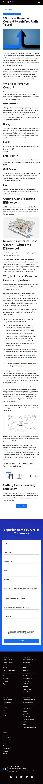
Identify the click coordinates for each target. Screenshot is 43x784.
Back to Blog (21, 506)
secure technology (29, 355)
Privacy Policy (20, 632)
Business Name (9, 552)
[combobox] (5, 603)
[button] (39, 2)
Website (7, 579)
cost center (21, 262)
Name (6, 544)
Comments (7, 616)
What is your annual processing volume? (17, 607)
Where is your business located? (14, 599)
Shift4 (37, 438)
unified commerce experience (12, 450)
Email (6, 570)
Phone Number (9, 561)
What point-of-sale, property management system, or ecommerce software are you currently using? (20, 589)
